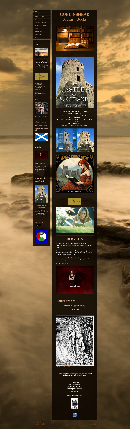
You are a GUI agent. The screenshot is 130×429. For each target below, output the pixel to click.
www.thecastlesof (41, 205)
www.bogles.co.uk (40, 163)
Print (36, 423)
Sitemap (42, 423)
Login (94, 423)
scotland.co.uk (41, 207)
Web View (93, 424)
